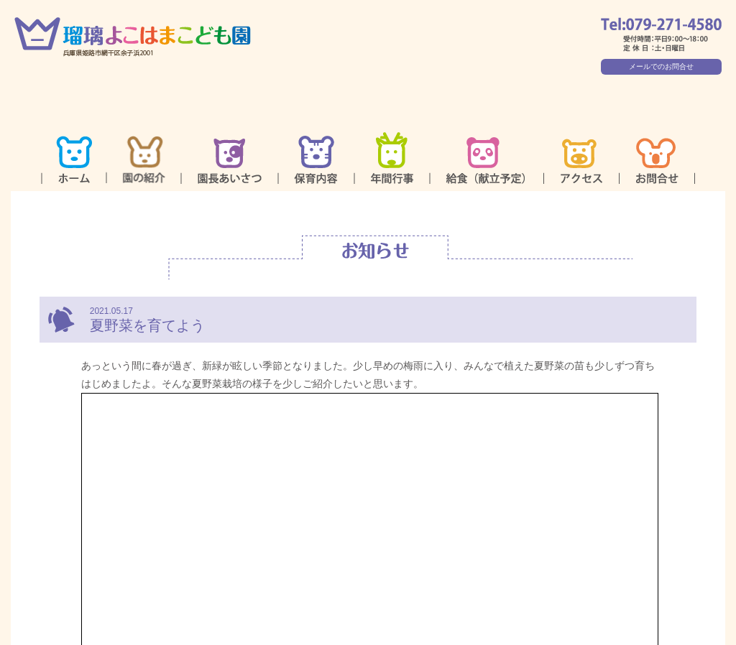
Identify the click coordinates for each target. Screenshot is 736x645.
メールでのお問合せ (661, 66)
